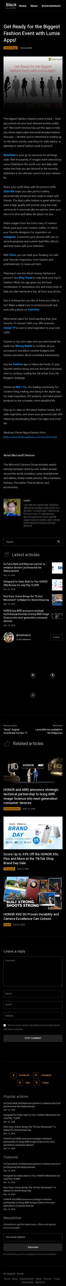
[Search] (58, 542)
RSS (28, 1082)
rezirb (27, 500)
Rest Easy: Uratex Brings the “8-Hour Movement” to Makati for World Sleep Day (26, 598)
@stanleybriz (23, 635)
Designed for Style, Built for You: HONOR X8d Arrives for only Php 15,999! (26, 583)
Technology (11, 47)
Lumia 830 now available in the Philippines (48, 731)
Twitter (45, 1082)
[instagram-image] (13, 655)
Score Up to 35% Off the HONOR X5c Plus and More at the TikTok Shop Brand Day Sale (31, 858)
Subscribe (33, 1247)
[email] (33, 1237)
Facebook (24, 1075)
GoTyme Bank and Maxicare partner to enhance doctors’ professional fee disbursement (24, 567)
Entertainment (12, 808)
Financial (9, 868)
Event (7, 924)
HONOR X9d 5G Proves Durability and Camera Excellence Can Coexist (31, 916)
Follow (56, 637)
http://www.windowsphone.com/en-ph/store (30, 437)
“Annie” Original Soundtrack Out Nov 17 (15, 731)
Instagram (46, 1075)
